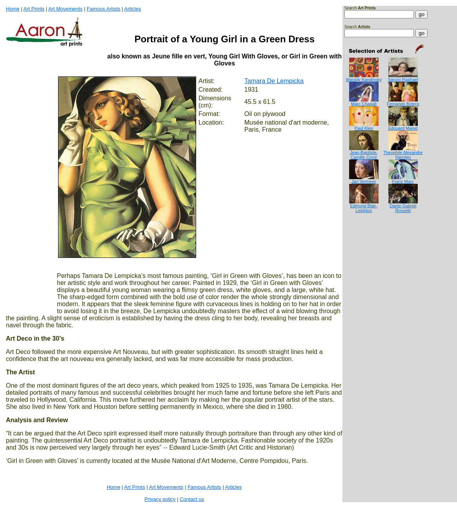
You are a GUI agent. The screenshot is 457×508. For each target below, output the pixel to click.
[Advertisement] (368, 244)
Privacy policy (159, 499)
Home (13, 9)
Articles (132, 9)
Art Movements (65, 9)
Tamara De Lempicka (274, 81)
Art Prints (34, 9)
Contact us (192, 499)
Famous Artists (103, 9)
